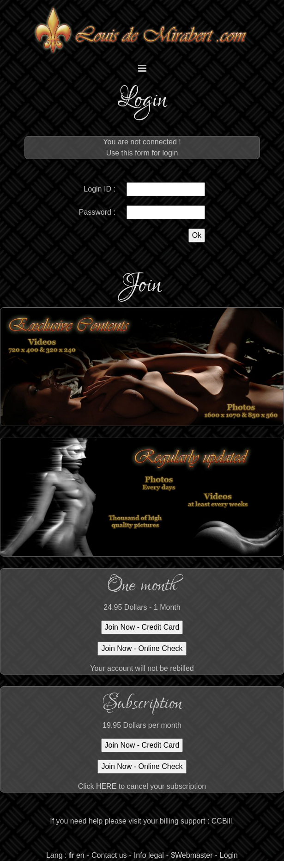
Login (229, 855)
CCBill (221, 821)
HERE (106, 786)
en (80, 855)
